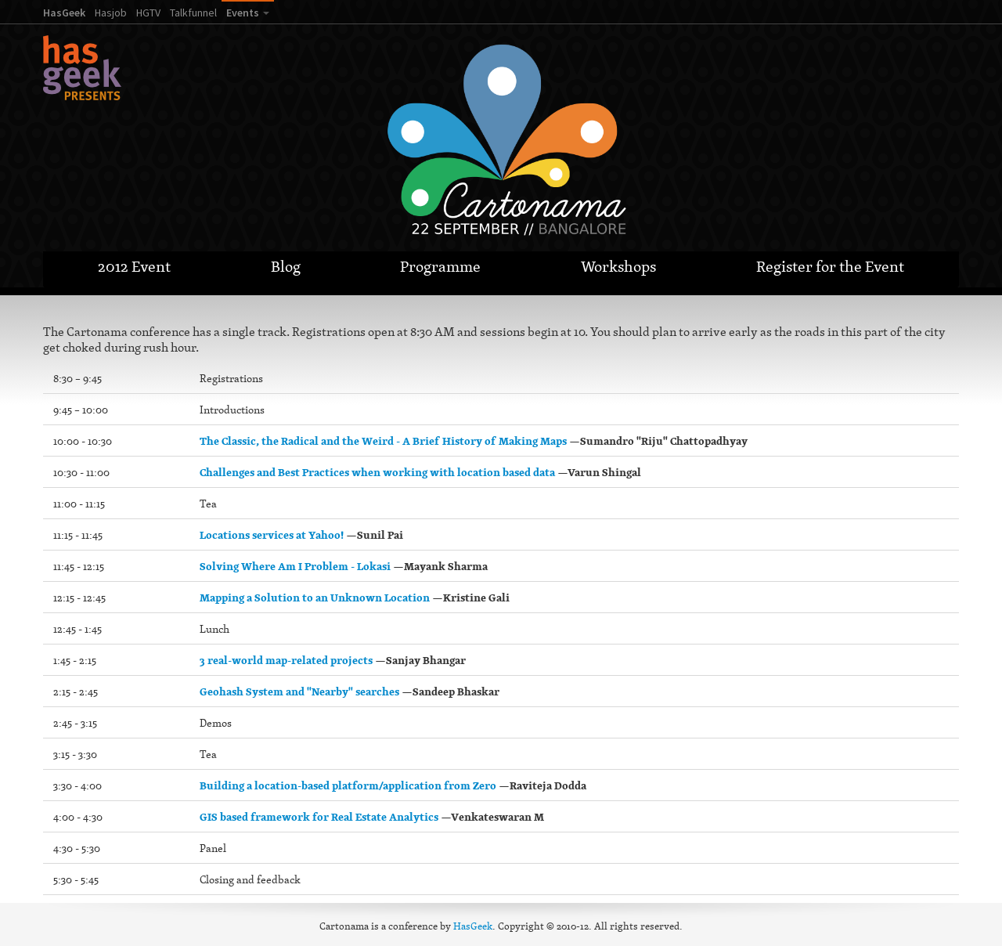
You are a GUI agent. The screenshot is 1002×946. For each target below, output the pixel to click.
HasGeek (64, 12)
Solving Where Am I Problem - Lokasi (295, 566)
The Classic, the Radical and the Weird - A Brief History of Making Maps (383, 441)
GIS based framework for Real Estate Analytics (319, 816)
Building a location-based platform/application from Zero (348, 785)
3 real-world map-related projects (286, 660)
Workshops (618, 266)
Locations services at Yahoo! (272, 534)
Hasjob (111, 12)
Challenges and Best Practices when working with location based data (377, 472)
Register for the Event (830, 266)
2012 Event (134, 266)
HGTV (148, 12)
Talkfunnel (193, 12)
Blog (286, 266)
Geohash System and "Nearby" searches (299, 691)
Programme (440, 266)
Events (242, 12)
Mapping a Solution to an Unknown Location (315, 597)
